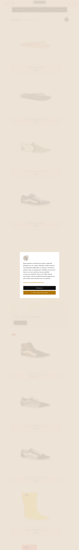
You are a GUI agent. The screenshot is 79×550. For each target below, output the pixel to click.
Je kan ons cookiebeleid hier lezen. (33, 282)
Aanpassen (39, 288)
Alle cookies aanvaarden (39, 292)
